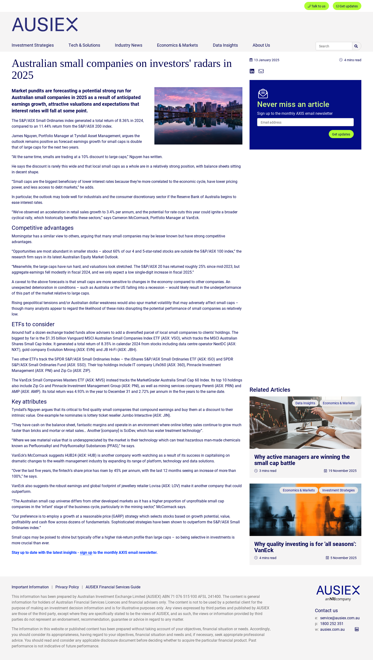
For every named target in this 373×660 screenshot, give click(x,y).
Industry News (128, 45)
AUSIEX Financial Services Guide (113, 586)
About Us (261, 45)
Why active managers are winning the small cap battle (302, 460)
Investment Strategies (33, 45)
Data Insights (225, 45)
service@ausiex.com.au (340, 617)
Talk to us (316, 6)
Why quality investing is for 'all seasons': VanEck (305, 547)
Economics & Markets (177, 45)
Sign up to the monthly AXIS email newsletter (295, 113)
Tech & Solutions (84, 45)
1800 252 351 (332, 623)
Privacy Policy (67, 586)
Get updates (347, 6)
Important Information (30, 586)
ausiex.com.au (332, 629)
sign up (86, 552)
